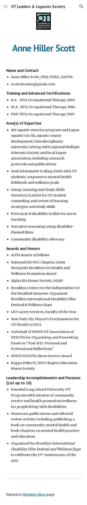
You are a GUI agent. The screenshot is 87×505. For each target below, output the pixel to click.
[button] (5, 6)
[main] (43, 48)
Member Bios (34, 494)
